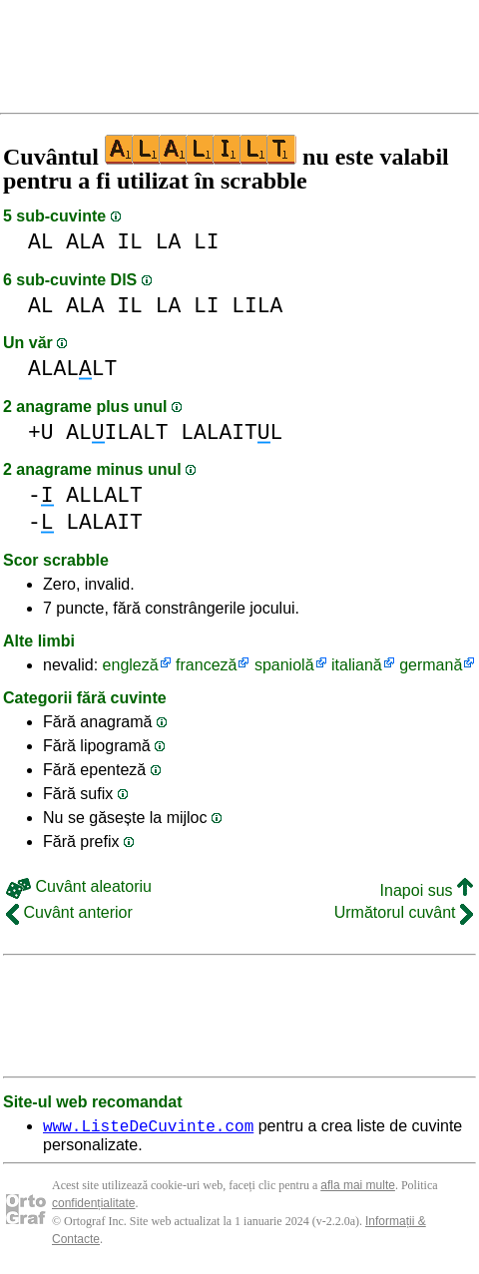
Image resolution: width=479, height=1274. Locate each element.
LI (207, 241)
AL (41, 241)
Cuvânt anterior (69, 912)
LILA (257, 305)
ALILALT (117, 432)
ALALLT (72, 368)
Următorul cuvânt (403, 912)
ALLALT (104, 495)
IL (130, 241)
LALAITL (231, 432)
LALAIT (104, 522)
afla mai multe (357, 1188)
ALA (85, 241)
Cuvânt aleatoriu (79, 886)
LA (169, 241)
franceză (206, 664)
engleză (131, 664)
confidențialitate (93, 1206)
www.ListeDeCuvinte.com (148, 1128)
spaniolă (284, 664)
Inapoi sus (426, 890)
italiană (356, 664)
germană (430, 664)
